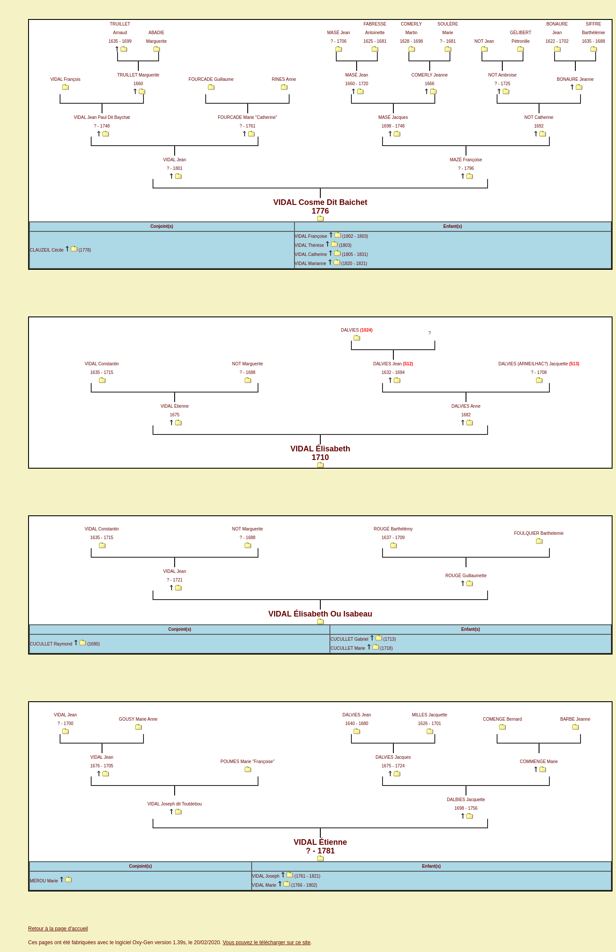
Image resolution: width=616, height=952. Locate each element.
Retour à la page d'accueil (58, 929)
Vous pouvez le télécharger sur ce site (266, 942)
